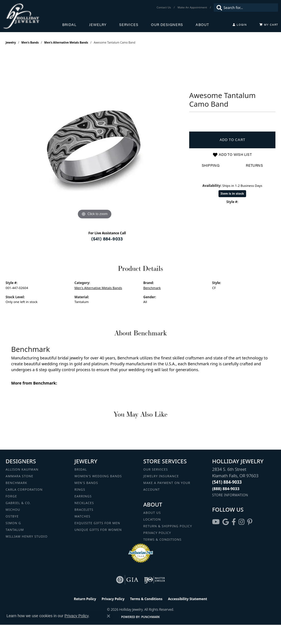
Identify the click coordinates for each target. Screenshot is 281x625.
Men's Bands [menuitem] (86, 483)
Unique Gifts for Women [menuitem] (98, 530)
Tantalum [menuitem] (15, 530)
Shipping (210, 165)
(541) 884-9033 (107, 238)
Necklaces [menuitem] (84, 503)
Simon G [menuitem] (13, 523)
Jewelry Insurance (161, 476)
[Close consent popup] (108, 616)
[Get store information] (230, 495)
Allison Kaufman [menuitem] (22, 469)
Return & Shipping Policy (167, 526)
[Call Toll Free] (225, 488)
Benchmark (152, 288)
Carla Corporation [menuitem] (24, 489)
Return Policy (85, 599)
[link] (164, 7)
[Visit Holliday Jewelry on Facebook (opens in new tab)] (234, 522)
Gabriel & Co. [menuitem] (18, 503)
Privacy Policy (157, 533)
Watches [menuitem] (82, 516)
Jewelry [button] (98, 24)
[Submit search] (218, 7)
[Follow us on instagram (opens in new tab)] (241, 522)
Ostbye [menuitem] (12, 516)
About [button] (202, 24)
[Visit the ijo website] (154, 580)
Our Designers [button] (167, 24)
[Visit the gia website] (127, 580)
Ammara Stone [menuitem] (19, 476)
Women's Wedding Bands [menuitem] (98, 476)
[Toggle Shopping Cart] (268, 24)
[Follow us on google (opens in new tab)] (225, 522)
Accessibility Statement (187, 599)
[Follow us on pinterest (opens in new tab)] (249, 522)
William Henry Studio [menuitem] (26, 536)
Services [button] (128, 24)
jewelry (11, 42)
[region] (94, 137)
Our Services (155, 469)
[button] (240, 24)
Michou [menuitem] (13, 509)
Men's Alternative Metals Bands (66, 42)
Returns (254, 165)
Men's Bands (30, 42)
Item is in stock (232, 193)
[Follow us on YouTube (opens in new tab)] (216, 522)
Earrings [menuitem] (83, 496)
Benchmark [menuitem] (16, 483)
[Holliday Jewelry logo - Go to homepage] (32, 16)
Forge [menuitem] (11, 496)
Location (152, 519)
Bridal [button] (69, 24)
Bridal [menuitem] (81, 469)
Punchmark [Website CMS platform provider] (150, 617)
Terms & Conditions (162, 539)
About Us (152, 513)
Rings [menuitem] (80, 489)
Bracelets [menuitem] (84, 509)
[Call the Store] (227, 482)
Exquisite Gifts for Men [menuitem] (97, 523)
